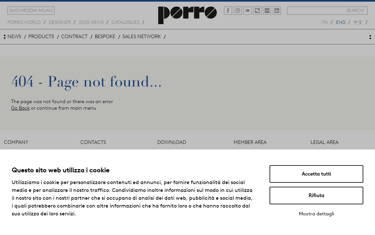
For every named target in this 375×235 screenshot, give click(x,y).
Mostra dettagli (316, 214)
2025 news (91, 22)
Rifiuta (316, 195)
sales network (141, 36)
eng (340, 22)
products (41, 36)
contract (74, 36)
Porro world (24, 22)
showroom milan (30, 10)
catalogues (125, 22)
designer (60, 22)
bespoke (105, 36)
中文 (358, 22)
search (355, 10)
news (14, 36)
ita (325, 22)
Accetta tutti (316, 174)
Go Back (20, 108)
